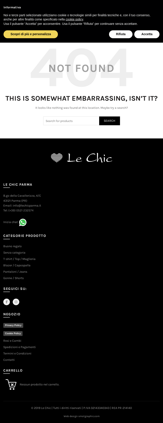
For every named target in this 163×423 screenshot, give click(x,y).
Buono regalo (12, 246)
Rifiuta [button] (121, 34)
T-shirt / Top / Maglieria (19, 259)
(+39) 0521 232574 (21, 210)
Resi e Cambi (12, 341)
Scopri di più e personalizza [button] (31, 34)
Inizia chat (10, 222)
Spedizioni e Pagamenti (19, 347)
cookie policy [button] (74, 19)
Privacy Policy (13, 325)
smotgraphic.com (89, 416)
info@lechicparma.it (27, 205)
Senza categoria (14, 252)
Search (109, 121)
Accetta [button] (146, 34)
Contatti (9, 360)
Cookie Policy (13, 333)
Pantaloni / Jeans (15, 272)
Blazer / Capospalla (16, 265)
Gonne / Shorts (13, 278)
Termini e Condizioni (17, 353)
